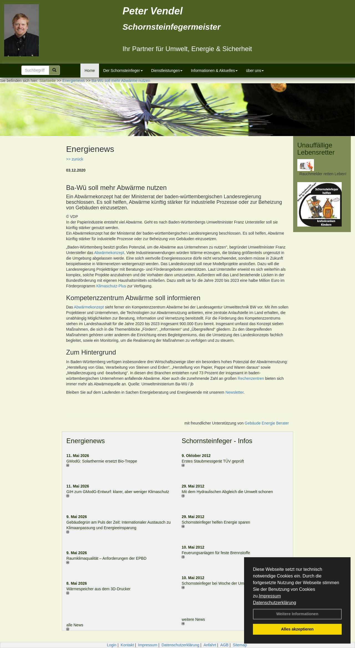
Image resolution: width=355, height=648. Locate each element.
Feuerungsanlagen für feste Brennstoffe (216, 553)
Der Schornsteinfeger (123, 70)
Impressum (270, 596)
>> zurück (74, 159)
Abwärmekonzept (109, 252)
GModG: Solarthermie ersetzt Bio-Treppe (101, 461)
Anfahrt (210, 645)
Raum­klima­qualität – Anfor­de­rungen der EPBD (106, 558)
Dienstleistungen (167, 70)
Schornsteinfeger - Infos (217, 440)
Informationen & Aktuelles (214, 70)
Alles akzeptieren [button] (297, 629)
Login (111, 645)
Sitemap (240, 645)
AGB (224, 645)
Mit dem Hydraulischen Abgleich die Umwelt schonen (227, 491)
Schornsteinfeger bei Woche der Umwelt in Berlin (224, 583)
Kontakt (127, 645)
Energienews (85, 440)
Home (90, 70)
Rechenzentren (251, 378)
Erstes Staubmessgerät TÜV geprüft (213, 461)
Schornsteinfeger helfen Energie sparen (216, 522)
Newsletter (234, 392)
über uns (255, 70)
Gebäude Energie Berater (267, 423)
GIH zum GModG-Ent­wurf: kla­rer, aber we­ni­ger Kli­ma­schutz (117, 491)
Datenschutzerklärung (274, 602)
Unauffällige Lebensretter (316, 148)
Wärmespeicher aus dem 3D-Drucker (98, 589)
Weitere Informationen (297, 614)
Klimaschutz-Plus (111, 286)
